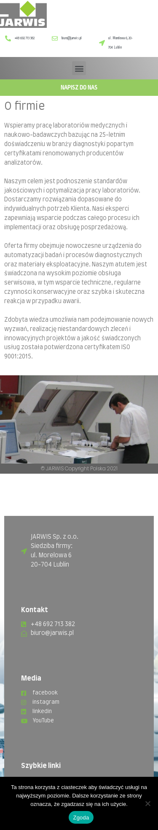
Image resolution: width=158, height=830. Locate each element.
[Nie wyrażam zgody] (147, 803)
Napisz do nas (79, 87)
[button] (79, 68)
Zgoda (81, 817)
